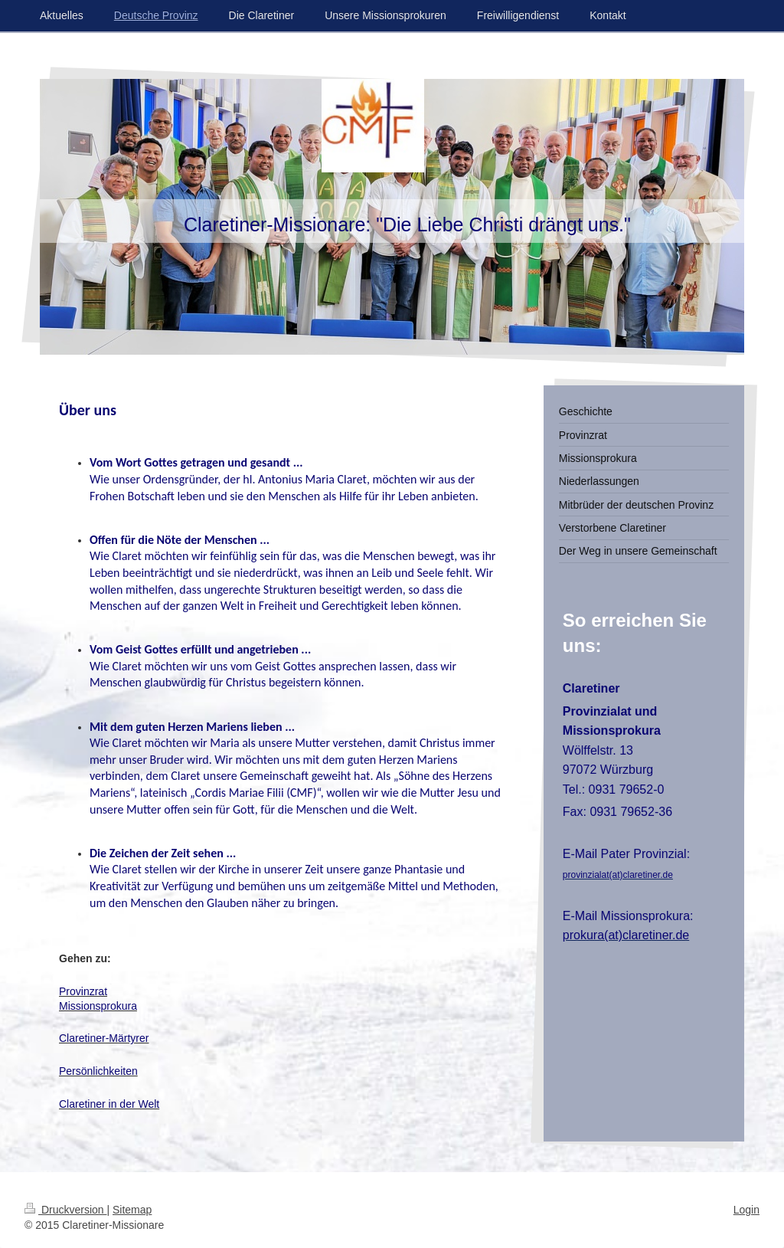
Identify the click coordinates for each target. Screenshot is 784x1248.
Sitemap (132, 1210)
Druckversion (65, 1210)
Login (746, 1210)
